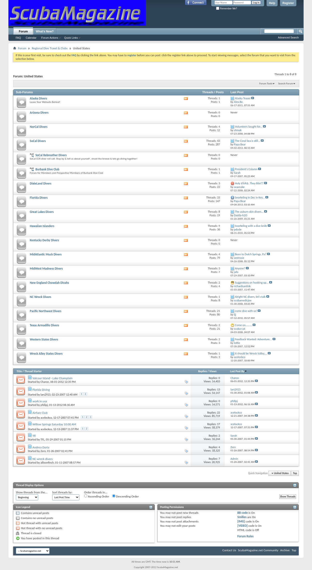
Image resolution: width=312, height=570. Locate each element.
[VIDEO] (242, 525)
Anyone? (240, 268)
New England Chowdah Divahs (49, 283)
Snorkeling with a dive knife (251, 226)
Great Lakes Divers (42, 212)
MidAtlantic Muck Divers (46, 254)
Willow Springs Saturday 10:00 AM (54, 424)
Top (295, 473)
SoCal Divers (38, 141)
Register (288, 3)
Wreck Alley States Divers (46, 353)
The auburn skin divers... (249, 211)
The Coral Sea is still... (247, 140)
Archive (285, 550)
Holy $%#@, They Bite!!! (249, 183)
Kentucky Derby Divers (44, 240)
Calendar (31, 37)
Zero (43, 451)
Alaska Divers (38, 98)
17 (218, 424)
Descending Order (125, 496)
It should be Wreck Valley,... (251, 353)
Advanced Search (288, 37)
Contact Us (229, 550)
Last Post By (238, 371)
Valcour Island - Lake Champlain (52, 378)
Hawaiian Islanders (42, 226)
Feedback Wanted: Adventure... (253, 339)
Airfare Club (39, 413)
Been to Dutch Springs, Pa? (250, 254)
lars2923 (46, 394)
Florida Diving (41, 389)
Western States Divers (44, 339)
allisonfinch (47, 462)
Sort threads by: (62, 492)
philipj (44, 405)
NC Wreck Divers (40, 297)
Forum (23, 31)
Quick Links (71, 37)
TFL (43, 439)
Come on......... (243, 325)
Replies (202, 371)
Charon (45, 382)
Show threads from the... (31, 492)
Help (272, 3)
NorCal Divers (38, 127)
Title (19, 371)
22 (218, 412)
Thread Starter (33, 371)
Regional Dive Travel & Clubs (50, 48)
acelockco (46, 417)
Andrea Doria (40, 447)
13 (218, 389)
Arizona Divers (39, 112)
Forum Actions (49, 37)
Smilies (241, 517)
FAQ (18, 37)
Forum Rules (245, 536)
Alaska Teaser (243, 98)
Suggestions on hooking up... (251, 282)
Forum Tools (265, 83)
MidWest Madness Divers (46, 268)
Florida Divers (39, 197)
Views (213, 371)
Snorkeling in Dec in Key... (250, 197)
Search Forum (285, 83)
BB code (242, 512)
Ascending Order (96, 496)
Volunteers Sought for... (248, 126)
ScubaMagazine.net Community (258, 550)
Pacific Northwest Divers (45, 311)
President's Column (246, 169)
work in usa (39, 401)
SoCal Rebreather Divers (51, 155)
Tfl (34, 436)
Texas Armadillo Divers (44, 325)
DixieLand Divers (40, 183)
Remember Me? (226, 8)
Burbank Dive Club (47, 169)
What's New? (45, 31)
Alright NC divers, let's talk (250, 296)
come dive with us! (246, 311)
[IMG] (241, 521)
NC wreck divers (42, 459)
